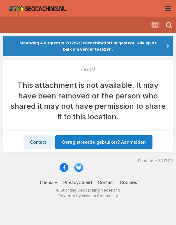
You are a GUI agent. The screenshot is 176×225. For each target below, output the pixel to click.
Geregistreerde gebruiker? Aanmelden (104, 142)
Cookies (128, 182)
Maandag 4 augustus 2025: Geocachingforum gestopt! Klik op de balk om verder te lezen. (88, 46)
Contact (38, 142)
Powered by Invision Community (88, 195)
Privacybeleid (77, 182)
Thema (48, 182)
